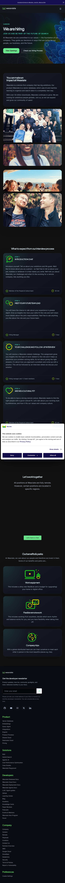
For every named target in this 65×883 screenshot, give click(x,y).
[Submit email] (39, 691)
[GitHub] (4, 708)
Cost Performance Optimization (12, 762)
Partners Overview (8, 846)
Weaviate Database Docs (10, 779)
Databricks (5, 857)
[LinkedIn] (30, 708)
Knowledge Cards (8, 804)
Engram (4, 732)
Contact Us (6, 843)
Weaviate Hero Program (10, 815)
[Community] (17, 708)
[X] (23, 708)
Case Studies (6, 765)
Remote (4, 835)
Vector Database (7, 721)
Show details (54, 449)
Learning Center (7, 796)
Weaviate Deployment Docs (11, 785)
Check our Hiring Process (33, 51)
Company (5, 829)
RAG (3, 754)
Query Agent (6, 726)
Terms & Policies (7, 862)
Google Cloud (6, 851)
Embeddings (6, 724)
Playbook (5, 837)
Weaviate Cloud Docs (9, 782)
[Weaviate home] (9, 9)
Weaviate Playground (9, 768)
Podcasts (5, 810)
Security (5, 860)
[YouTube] (11, 708)
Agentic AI (5, 760)
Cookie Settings (7, 876)
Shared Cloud (6, 737)
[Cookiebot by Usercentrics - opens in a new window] (54, 426)
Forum (4, 818)
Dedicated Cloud (7, 740)
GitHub (4, 793)
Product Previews (8, 735)
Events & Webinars (8, 812)
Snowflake (5, 854)
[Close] (63, 2)
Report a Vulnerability (9, 865)
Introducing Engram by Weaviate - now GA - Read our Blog (31, 2)
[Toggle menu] (60, 9)
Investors (5, 840)
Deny (12, 455)
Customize (33, 455)
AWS (3, 848)
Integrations (6, 729)
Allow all (53, 455)
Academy (5, 801)
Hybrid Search (7, 757)
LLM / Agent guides (8, 790)
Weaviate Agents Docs (9, 787)
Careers (4, 832)
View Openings (11, 51)
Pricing (4, 743)
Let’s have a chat (32, 538)
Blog (3, 799)
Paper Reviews (7, 807)
